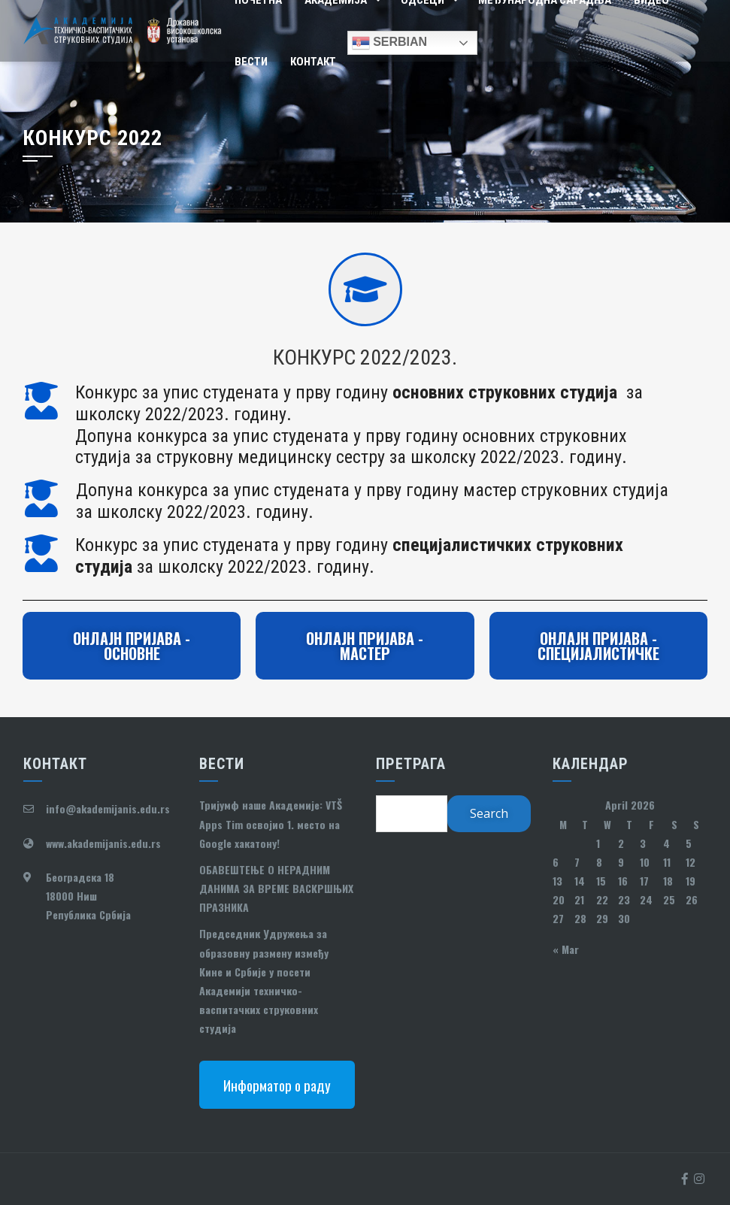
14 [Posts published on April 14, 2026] (579, 881)
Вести (251, 61)
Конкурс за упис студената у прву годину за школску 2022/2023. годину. (349, 555)
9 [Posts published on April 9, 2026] (621, 862)
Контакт (313, 61)
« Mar (566, 949)
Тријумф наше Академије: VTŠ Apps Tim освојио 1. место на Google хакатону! (270, 823)
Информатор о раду (277, 1084)
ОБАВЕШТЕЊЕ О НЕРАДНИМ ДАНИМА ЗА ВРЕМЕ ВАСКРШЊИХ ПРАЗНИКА (276, 888)
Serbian (389, 43)
